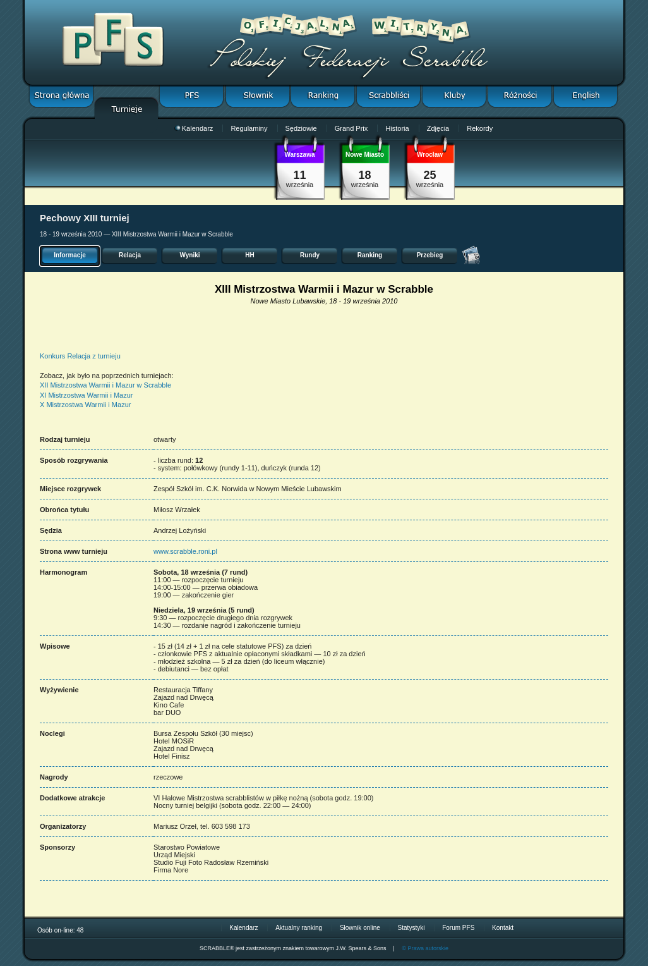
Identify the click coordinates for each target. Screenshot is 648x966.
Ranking (369, 255)
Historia (397, 128)
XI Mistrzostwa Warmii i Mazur (86, 395)
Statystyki (411, 927)
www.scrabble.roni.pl (185, 551)
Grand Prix (351, 128)
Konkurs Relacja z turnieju (80, 356)
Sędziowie (301, 128)
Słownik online (360, 927)
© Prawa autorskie (425, 948)
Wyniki (189, 255)
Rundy (310, 255)
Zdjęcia (438, 128)
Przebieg (430, 255)
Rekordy (480, 128)
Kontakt (502, 927)
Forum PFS (458, 927)
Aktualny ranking (298, 927)
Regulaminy (249, 128)
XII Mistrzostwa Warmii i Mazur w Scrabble (105, 385)
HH (249, 255)
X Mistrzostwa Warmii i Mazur (85, 404)
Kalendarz (193, 128)
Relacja (130, 255)
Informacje (70, 255)
